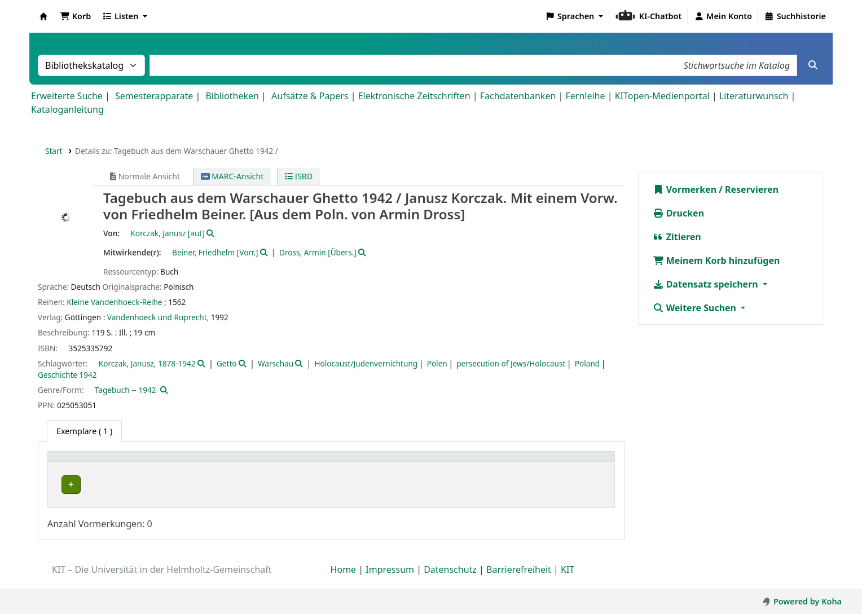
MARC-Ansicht (232, 176)
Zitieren (677, 237)
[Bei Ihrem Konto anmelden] (723, 16)
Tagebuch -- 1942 (125, 390)
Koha (43, 16)
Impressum (390, 582)
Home (344, 582)
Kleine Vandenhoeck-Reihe (114, 302)
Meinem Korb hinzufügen (716, 260)
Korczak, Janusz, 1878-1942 (147, 363)
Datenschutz (450, 582)
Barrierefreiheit (518, 582)
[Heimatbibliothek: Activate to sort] (131, 463)
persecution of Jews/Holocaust (510, 363)
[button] (75, 16)
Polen (437, 363)
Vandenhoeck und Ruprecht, (158, 317)
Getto (227, 363)
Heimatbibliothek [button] (88, 462)
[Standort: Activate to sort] (381, 463)
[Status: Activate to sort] (577, 463)
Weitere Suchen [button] (696, 308)
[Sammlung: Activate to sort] (265, 463)
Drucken (679, 213)
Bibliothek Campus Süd (101, 484)
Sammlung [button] (241, 462)
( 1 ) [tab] (84, 431)
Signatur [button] (468, 462)
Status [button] (558, 462)
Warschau (275, 363)
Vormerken (685, 189)
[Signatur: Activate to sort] (493, 463)
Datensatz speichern (706, 284)
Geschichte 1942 (67, 374)
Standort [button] (339, 462)
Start (54, 150)
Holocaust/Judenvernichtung (366, 363)
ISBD (299, 176)
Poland (587, 363)
